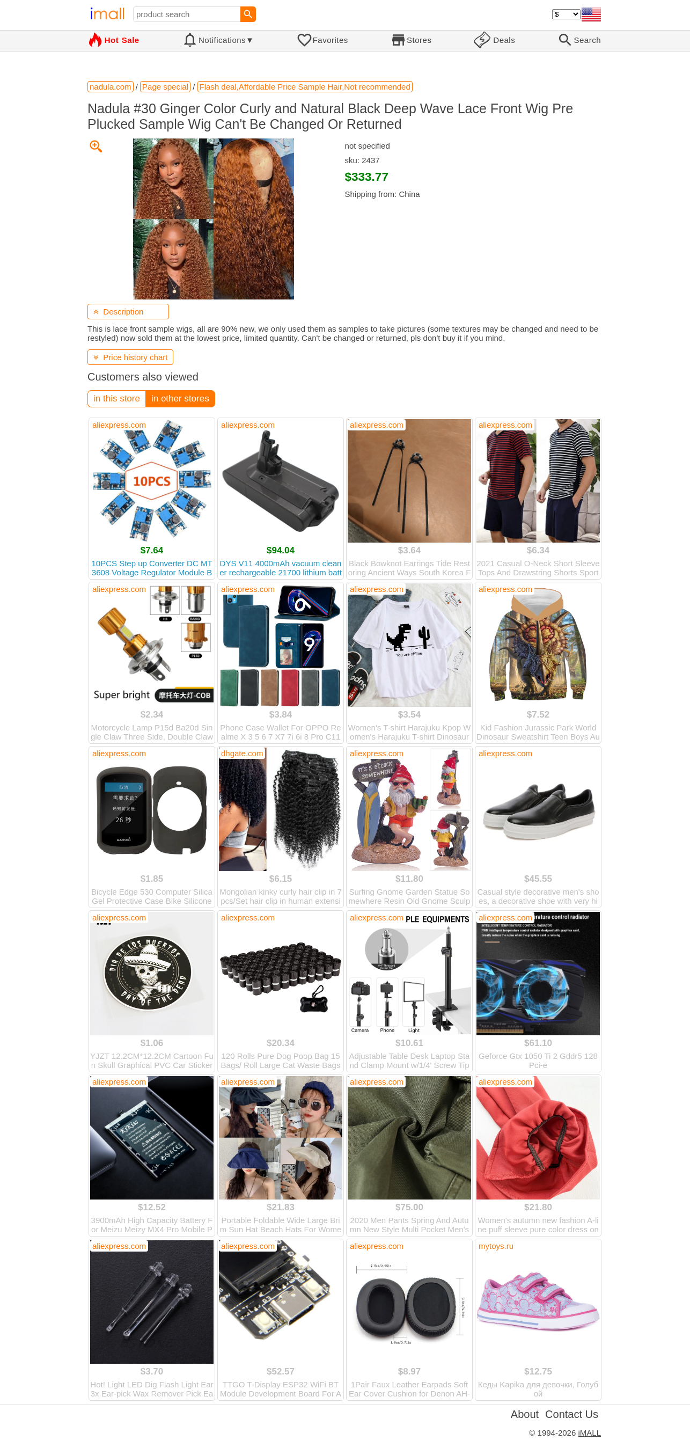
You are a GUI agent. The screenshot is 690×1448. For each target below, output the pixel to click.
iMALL (589, 1432)
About (525, 1414)
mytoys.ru (496, 1245)
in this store (116, 398)
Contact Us (571, 1414)
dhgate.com (242, 753)
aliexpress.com (119, 424)
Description (118, 311)
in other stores (180, 398)
